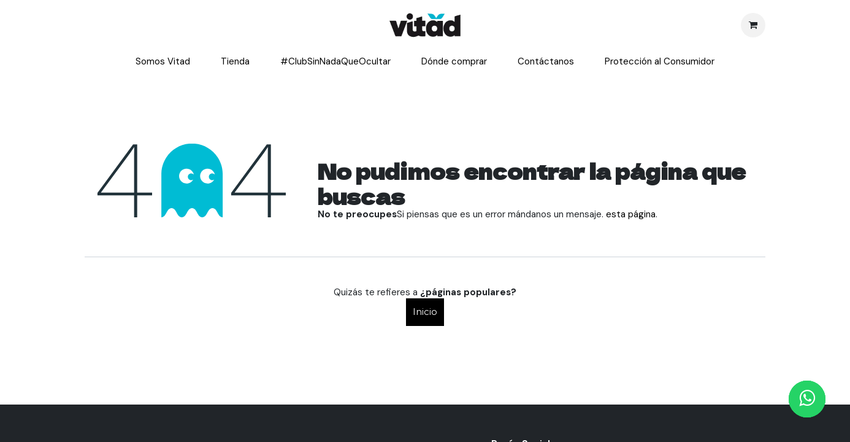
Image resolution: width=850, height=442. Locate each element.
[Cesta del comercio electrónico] (753, 25)
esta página (631, 214)
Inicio (425, 311)
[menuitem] (162, 62)
